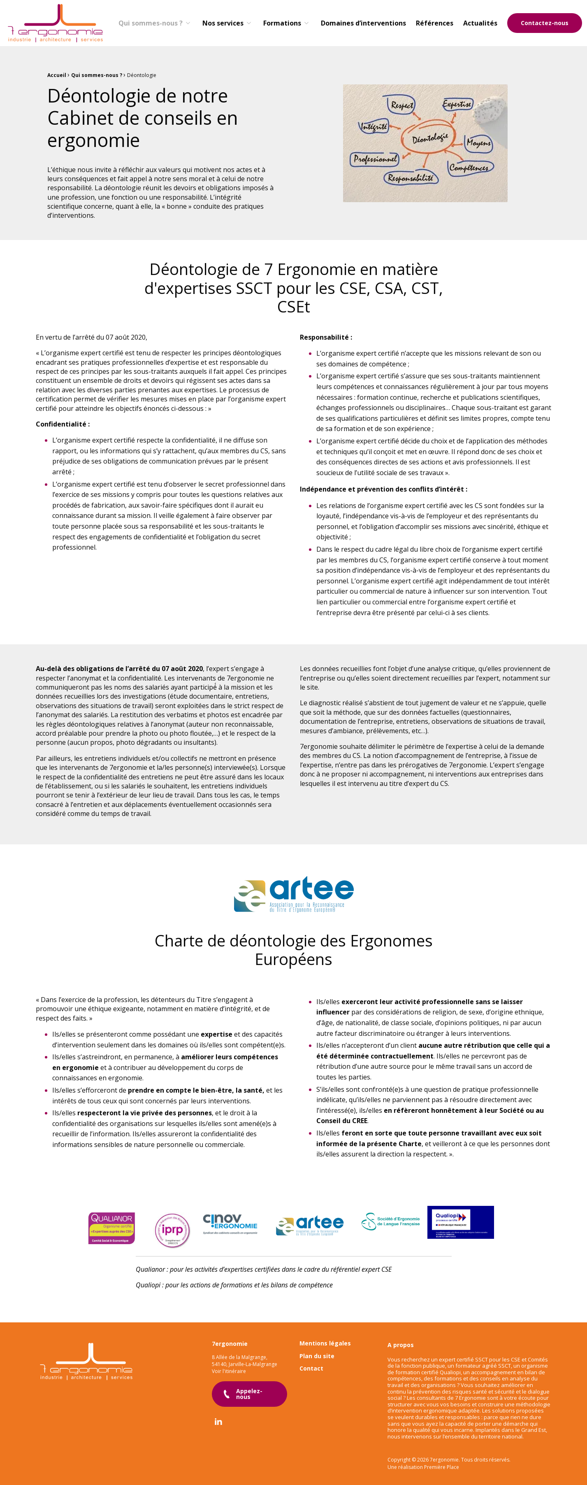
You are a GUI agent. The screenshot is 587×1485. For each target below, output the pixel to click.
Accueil (56, 75)
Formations (282, 23)
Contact (311, 1362)
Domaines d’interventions (363, 23)
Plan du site (316, 1349)
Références (434, 23)
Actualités (480, 23)
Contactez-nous (544, 23)
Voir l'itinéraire (229, 1364)
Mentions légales (325, 1337)
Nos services (223, 23)
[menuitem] (155, 23)
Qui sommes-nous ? (150, 23)
